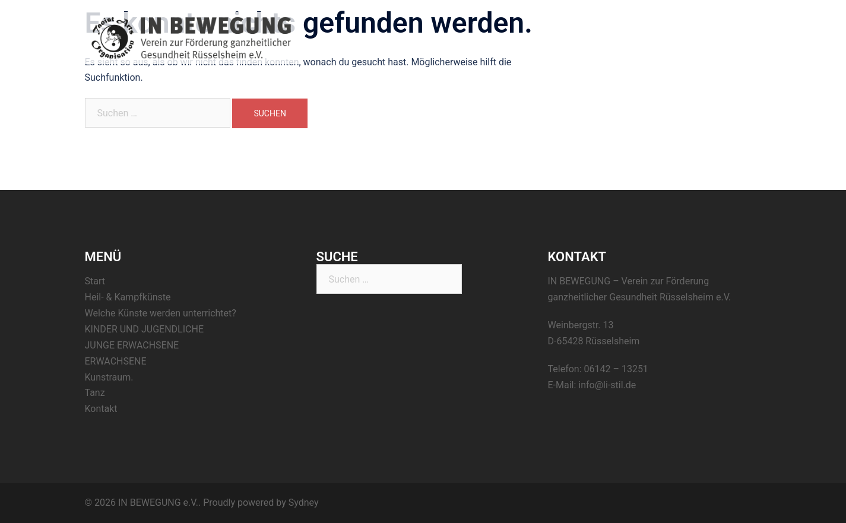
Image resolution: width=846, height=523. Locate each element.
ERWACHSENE (116, 361)
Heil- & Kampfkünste (575, 37)
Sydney (304, 502)
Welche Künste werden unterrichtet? (160, 313)
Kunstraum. (651, 37)
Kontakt (738, 37)
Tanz (699, 37)
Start (511, 37)
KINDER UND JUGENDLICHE (144, 329)
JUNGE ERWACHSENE (132, 345)
